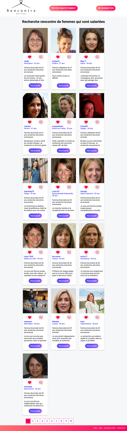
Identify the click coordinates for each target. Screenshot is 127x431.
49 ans (95, 324)
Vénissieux (28, 63)
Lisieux (55, 324)
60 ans (90, 128)
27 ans (62, 63)
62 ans (37, 63)
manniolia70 (29, 191)
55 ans (33, 193)
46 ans (93, 259)
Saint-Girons (29, 389)
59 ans (62, 324)
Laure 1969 (28, 256)
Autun (82, 63)
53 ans (69, 128)
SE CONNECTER (106, 8)
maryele (83, 191)
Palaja (26, 193)
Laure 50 (55, 191)
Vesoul (55, 259)
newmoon (28, 321)
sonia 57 (83, 256)
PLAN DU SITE (110, 428)
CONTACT (121, 428)
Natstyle (55, 321)
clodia (26, 61)
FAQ (95, 428)
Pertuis (27, 128)
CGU (100, 428)
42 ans (97, 193)
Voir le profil (35, 85)
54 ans (89, 63)
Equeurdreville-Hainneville (62, 193)
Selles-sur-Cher (30, 259)
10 (71, 421)
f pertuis (27, 126)
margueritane (57, 126)
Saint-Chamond (86, 193)
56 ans (55, 196)
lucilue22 (56, 61)
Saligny (83, 128)
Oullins (55, 63)
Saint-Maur (28, 324)
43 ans (62, 259)
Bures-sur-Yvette (58, 128)
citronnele (28, 387)
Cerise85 (84, 126)
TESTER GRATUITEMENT (63, 8)
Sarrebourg (84, 259)
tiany (82, 321)
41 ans (34, 128)
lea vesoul (56, 256)
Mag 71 (83, 61)
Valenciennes (85, 324)
